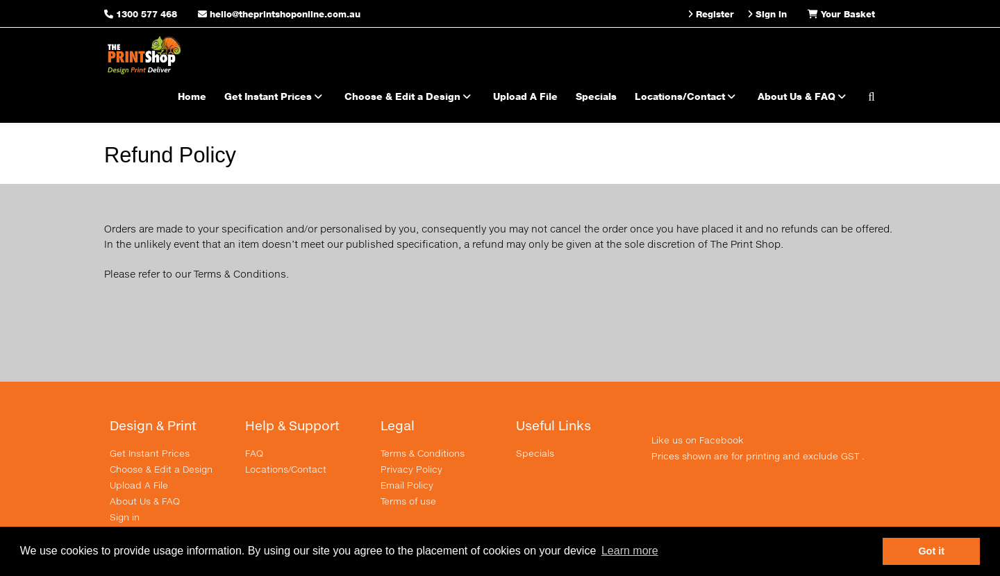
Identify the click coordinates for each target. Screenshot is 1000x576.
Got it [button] (931, 551)
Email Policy (407, 485)
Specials (596, 96)
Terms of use (408, 501)
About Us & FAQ (804, 96)
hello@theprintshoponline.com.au (279, 13)
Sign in (125, 517)
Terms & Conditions (423, 453)
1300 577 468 (146, 13)
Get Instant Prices (275, 96)
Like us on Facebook (697, 440)
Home (192, 96)
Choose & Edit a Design (409, 96)
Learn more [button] (629, 551)
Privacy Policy (411, 469)
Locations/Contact (687, 96)
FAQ (254, 453)
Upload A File (525, 96)
